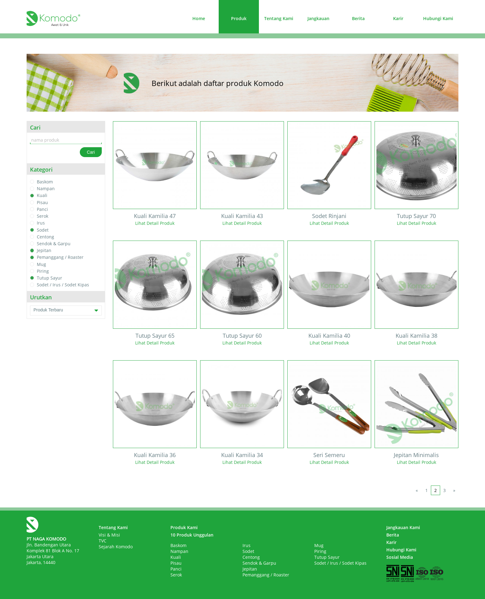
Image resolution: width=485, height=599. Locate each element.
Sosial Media (399, 557)
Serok (42, 216)
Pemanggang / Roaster (60, 257)
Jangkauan (318, 18)
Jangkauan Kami (403, 527)
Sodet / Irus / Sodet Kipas (63, 285)
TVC (102, 541)
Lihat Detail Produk (154, 223)
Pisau (42, 202)
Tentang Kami (278, 18)
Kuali (42, 196)
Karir (398, 18)
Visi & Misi (109, 535)
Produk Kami (184, 527)
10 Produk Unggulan (191, 535)
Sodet (43, 230)
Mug (41, 264)
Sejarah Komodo (116, 547)
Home (198, 18)
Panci (42, 209)
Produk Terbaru (65, 310)
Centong (45, 237)
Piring (43, 271)
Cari (91, 152)
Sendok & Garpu (54, 243)
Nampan (46, 188)
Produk (239, 18)
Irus (41, 223)
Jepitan (44, 250)
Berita (358, 18)
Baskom (45, 182)
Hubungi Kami (438, 18)
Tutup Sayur (49, 278)
